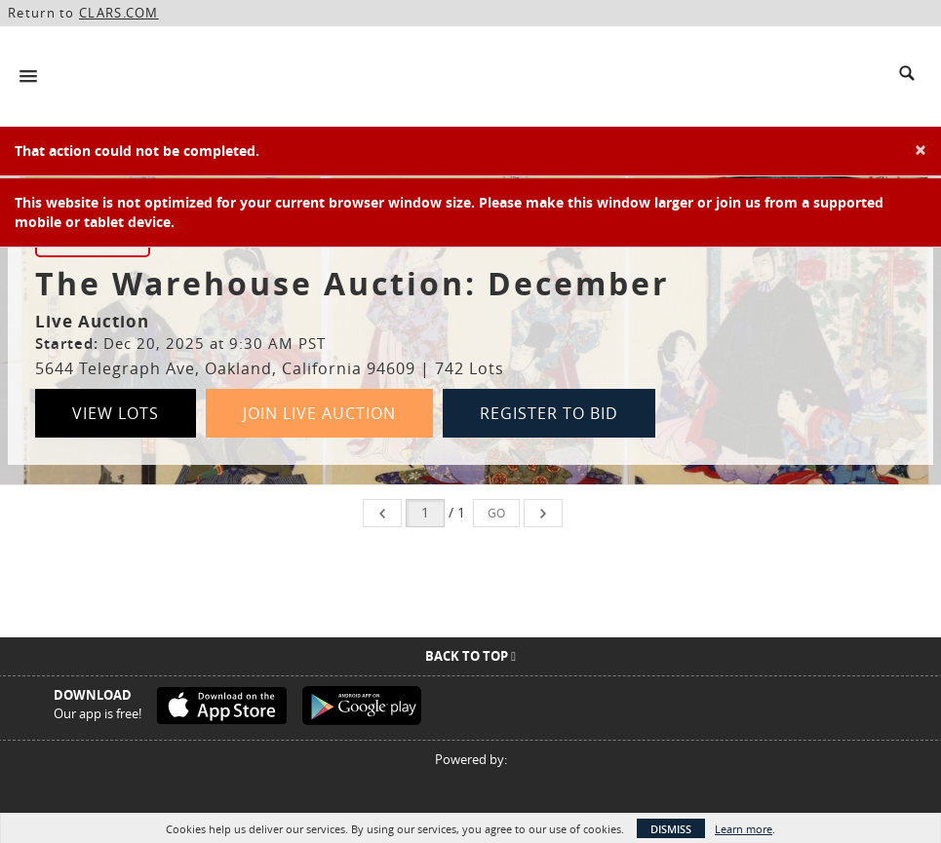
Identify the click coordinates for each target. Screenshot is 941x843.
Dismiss (670, 829)
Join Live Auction (319, 413)
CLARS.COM (119, 12)
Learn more (743, 829)
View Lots (115, 413)
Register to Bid (549, 413)
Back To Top (470, 656)
